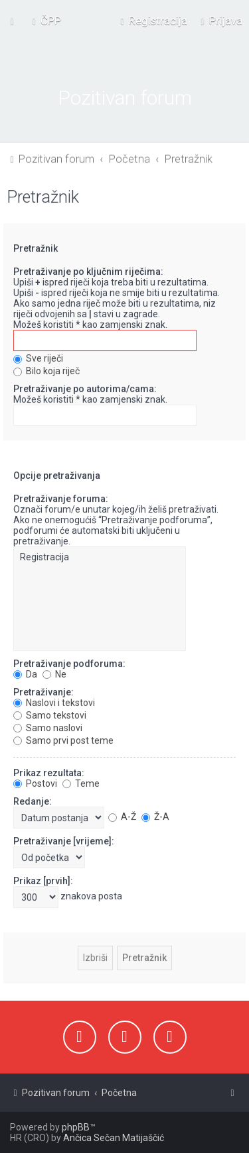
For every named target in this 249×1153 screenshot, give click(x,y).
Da (25, 672)
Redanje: (32, 799)
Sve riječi (38, 357)
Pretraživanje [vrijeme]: (63, 839)
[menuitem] (45, 20)
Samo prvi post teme (63, 738)
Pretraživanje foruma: (60, 497)
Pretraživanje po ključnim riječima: (88, 270)
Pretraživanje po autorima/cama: (85, 387)
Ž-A (155, 814)
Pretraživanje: (43, 690)
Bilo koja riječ (46, 369)
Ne (54, 672)
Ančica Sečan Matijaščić (113, 1137)
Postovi (35, 781)
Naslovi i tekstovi (54, 700)
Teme (81, 781)
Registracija (100, 556)
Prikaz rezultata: (48, 771)
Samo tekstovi (49, 713)
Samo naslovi (47, 726)
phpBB (76, 1127)
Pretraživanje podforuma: (69, 661)
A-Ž (122, 814)
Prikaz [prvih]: (43, 879)
